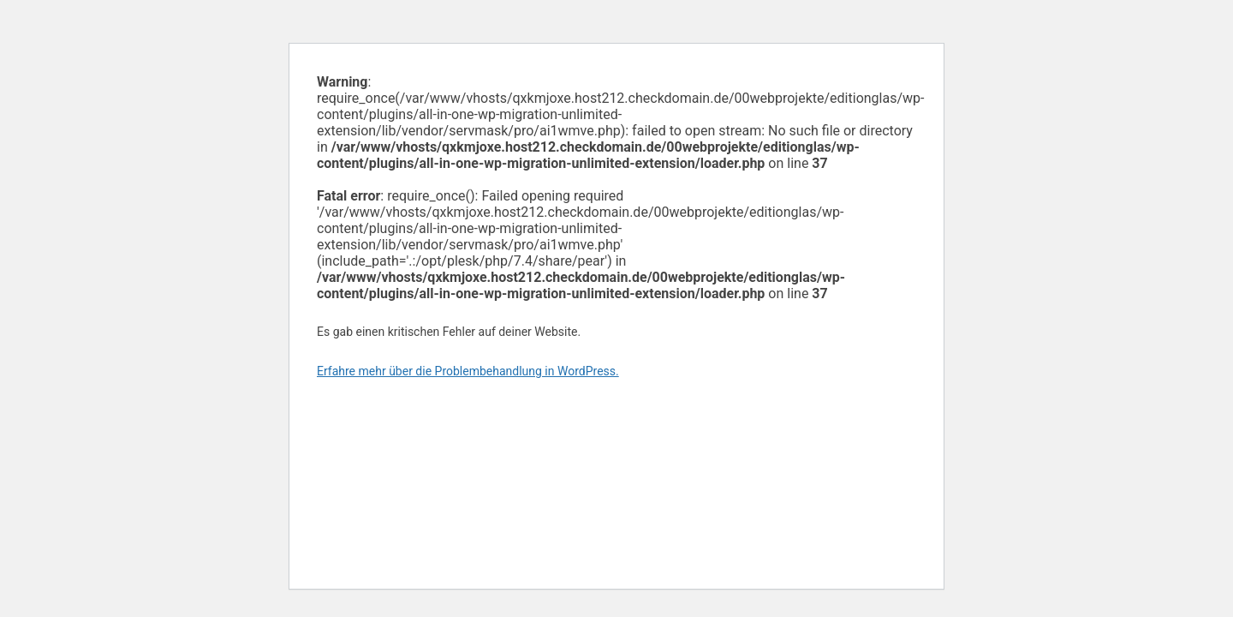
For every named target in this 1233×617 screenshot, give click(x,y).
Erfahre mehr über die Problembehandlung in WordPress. (468, 371)
